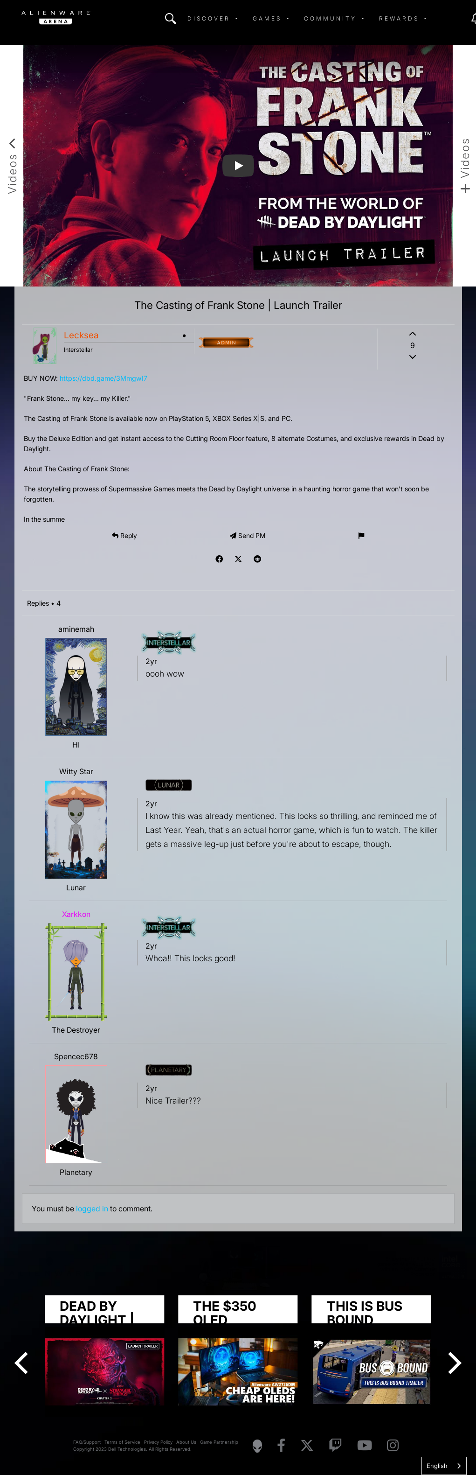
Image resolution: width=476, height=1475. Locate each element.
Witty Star (76, 771)
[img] (170, 18)
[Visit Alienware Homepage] (257, 1446)
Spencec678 (76, 1056)
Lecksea (81, 335)
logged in (92, 1208)
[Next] (452, 1363)
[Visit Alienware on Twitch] (335, 1446)
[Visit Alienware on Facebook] (281, 1446)
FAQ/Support (87, 1442)
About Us (186, 1442)
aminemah (76, 629)
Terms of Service (122, 1442)
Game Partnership (219, 1442)
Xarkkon (76, 914)
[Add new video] (464, 166)
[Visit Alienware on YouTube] (364, 1446)
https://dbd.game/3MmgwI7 (103, 378)
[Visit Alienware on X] (307, 1446)
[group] (237, 1356)
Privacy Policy (158, 1442)
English (437, 1465)
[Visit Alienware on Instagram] (392, 1446)
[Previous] (23, 1363)
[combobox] (444, 1466)
